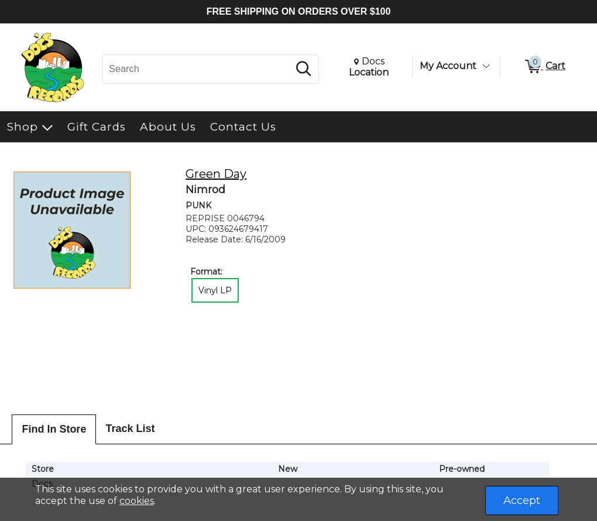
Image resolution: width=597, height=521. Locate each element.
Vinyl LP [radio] (215, 290)
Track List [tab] (130, 428)
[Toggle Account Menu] (486, 66)
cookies (136, 500)
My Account (448, 65)
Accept (521, 500)
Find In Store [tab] (54, 429)
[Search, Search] (197, 69)
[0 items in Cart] (544, 67)
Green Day (216, 174)
